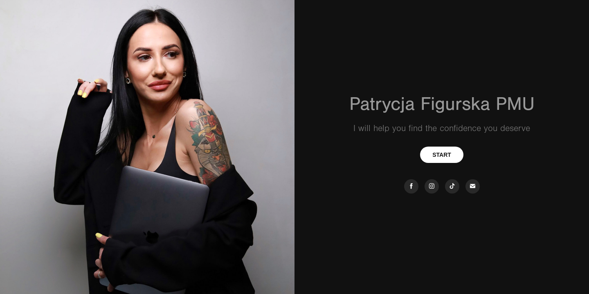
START (441, 154)
